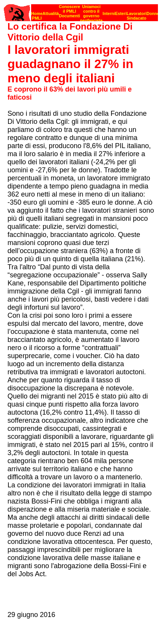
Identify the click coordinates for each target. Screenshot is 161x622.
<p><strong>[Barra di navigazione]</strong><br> (81, 10)
